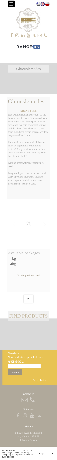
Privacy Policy (39, 380)
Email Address (16, 362)
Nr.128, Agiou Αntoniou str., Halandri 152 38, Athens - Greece (28, 436)
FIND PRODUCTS (28, 318)
